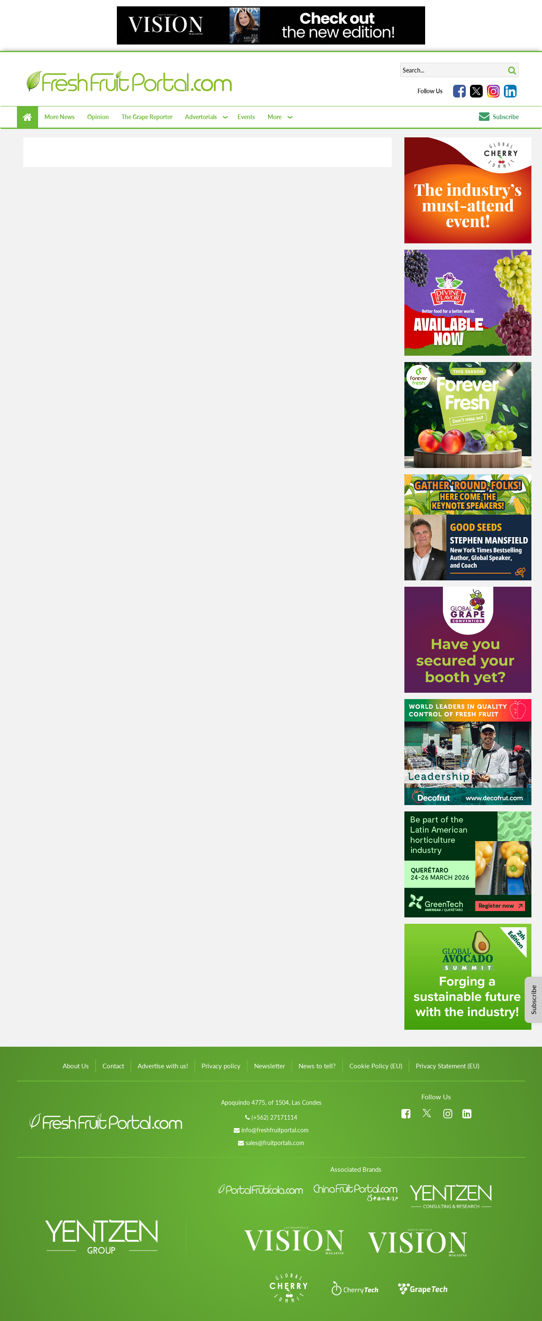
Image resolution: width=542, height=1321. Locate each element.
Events (246, 116)
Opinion (98, 116)
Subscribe (499, 116)
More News (59, 116)
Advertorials (201, 116)
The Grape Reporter (147, 116)
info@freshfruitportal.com (275, 1130)
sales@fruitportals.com (275, 1142)
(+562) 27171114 (274, 1117)
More (275, 116)
